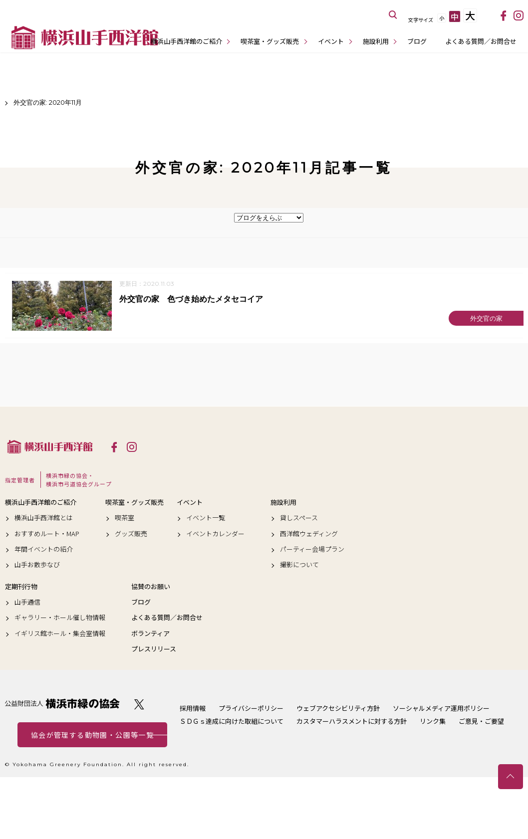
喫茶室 (124, 518)
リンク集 (433, 721)
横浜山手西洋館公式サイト (84, 37)
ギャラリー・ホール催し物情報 (59, 618)
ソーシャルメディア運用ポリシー (441, 708)
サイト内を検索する (393, 14)
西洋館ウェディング (309, 533)
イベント (331, 41)
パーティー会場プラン (312, 549)
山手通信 (27, 602)
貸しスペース (299, 518)
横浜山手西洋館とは (43, 518)
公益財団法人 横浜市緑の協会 (62, 704)
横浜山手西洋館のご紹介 (186, 41)
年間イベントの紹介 (43, 549)
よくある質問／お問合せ (481, 41)
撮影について (299, 565)
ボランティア (150, 633)
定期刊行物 (21, 587)
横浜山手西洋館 (50, 447)
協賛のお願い (150, 587)
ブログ (417, 41)
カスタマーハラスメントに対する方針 (351, 721)
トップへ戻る (510, 776)
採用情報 (193, 708)
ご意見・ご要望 (481, 721)
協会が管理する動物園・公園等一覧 (92, 735)
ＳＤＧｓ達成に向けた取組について (231, 721)
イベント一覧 (205, 518)
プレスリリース (153, 649)
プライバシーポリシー (251, 708)
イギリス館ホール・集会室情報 (59, 633)
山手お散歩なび (37, 565)
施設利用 (376, 41)
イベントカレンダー (215, 533)
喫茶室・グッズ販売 (270, 41)
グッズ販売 (131, 533)
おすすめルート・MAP (46, 533)
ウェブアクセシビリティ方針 (338, 708)
